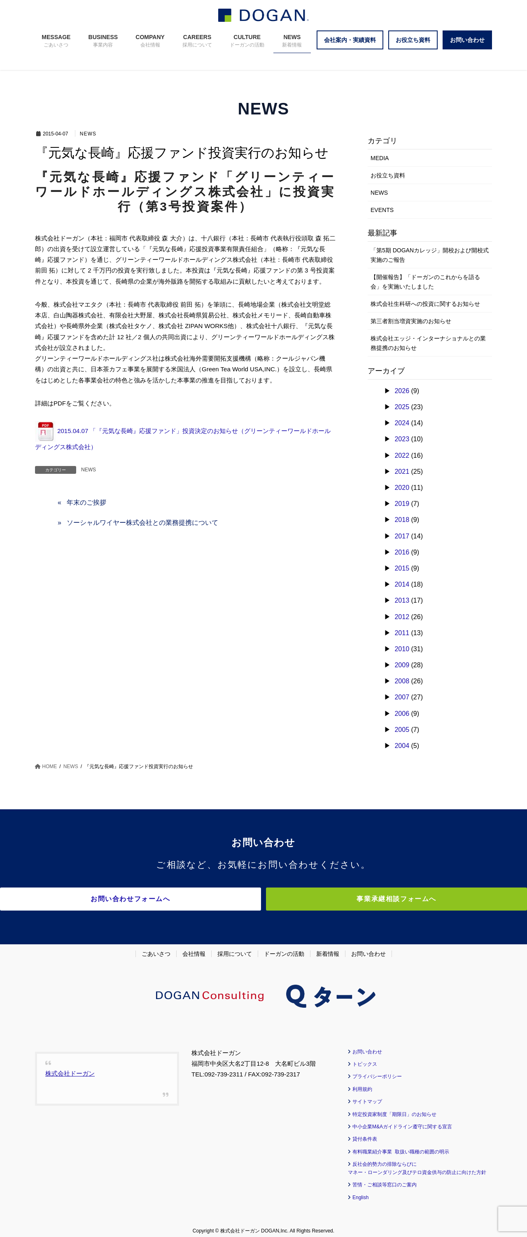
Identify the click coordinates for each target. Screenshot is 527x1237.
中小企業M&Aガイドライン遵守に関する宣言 (402, 1122)
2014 (401, 584)
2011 (401, 632)
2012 (401, 616)
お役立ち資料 (388, 175)
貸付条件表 (364, 1134)
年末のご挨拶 (86, 502)
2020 (401, 487)
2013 (401, 600)
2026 (401, 390)
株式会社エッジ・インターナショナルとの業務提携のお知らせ (428, 343)
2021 (401, 471)
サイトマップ (367, 1097)
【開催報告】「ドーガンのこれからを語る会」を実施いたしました (425, 282)
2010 (401, 648)
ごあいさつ (156, 949)
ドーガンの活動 (284, 949)
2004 (401, 745)
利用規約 (362, 1084)
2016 (401, 552)
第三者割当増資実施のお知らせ (411, 321)
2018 (401, 519)
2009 (401, 665)
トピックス (364, 1059)
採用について (234, 949)
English (360, 1192)
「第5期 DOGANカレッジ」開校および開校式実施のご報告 (430, 255)
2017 (401, 536)
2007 (401, 697)
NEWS (89, 134)
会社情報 (193, 949)
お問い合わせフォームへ (191, 898)
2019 (401, 503)
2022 (401, 455)
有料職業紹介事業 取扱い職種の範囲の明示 (400, 1147)
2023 (401, 439)
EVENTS (382, 210)
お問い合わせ (368, 949)
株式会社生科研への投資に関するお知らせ (425, 304)
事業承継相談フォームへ (335, 898)
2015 (401, 568)
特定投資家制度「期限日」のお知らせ (394, 1109)
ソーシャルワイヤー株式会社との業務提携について (142, 522)
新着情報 (327, 949)
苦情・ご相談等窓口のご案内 (384, 1180)
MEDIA (380, 158)
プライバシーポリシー (377, 1072)
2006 (401, 713)
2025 (401, 406)
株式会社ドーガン (70, 1068)
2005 (401, 729)
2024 (401, 422)
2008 (401, 681)
